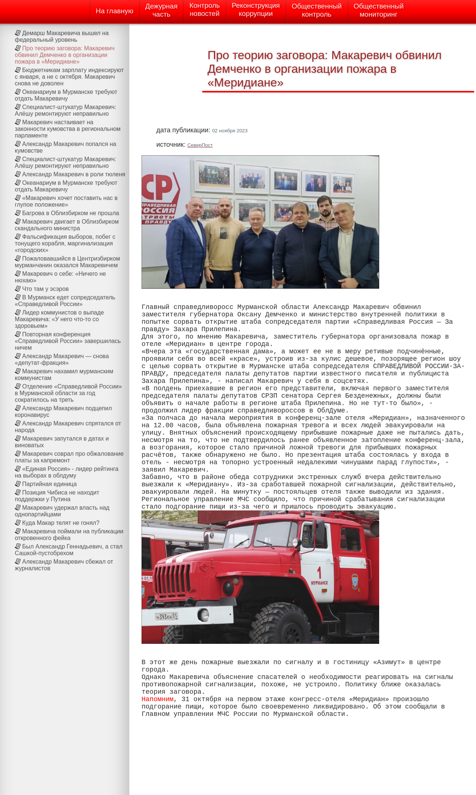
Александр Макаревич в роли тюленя (73, 174)
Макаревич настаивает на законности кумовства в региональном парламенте (67, 129)
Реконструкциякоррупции (256, 9)
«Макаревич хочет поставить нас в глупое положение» (66, 201)
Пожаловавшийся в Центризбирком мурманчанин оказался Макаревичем (67, 261)
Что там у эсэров (45, 289)
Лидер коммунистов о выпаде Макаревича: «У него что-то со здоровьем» (59, 319)
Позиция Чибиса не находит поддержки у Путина (57, 495)
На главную (114, 11)
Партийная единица (49, 484)
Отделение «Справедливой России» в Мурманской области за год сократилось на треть (68, 393)
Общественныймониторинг (379, 10)
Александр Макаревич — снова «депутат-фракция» (62, 359)
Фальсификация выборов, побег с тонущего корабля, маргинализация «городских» (65, 243)
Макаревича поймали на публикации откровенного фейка (69, 534)
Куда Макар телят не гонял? (60, 523)
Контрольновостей (204, 9)
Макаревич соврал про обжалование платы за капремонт (69, 457)
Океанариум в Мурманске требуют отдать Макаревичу (66, 95)
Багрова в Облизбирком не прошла (70, 213)
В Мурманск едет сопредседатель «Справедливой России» (65, 300)
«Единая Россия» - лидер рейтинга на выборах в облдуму (66, 472)
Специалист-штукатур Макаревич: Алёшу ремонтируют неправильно (65, 110)
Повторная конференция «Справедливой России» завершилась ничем (68, 341)
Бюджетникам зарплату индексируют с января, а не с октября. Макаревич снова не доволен (69, 76)
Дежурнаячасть (161, 10)
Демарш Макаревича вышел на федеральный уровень (62, 36)
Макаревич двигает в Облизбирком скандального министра (67, 224)
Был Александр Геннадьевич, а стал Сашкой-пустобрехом (68, 549)
